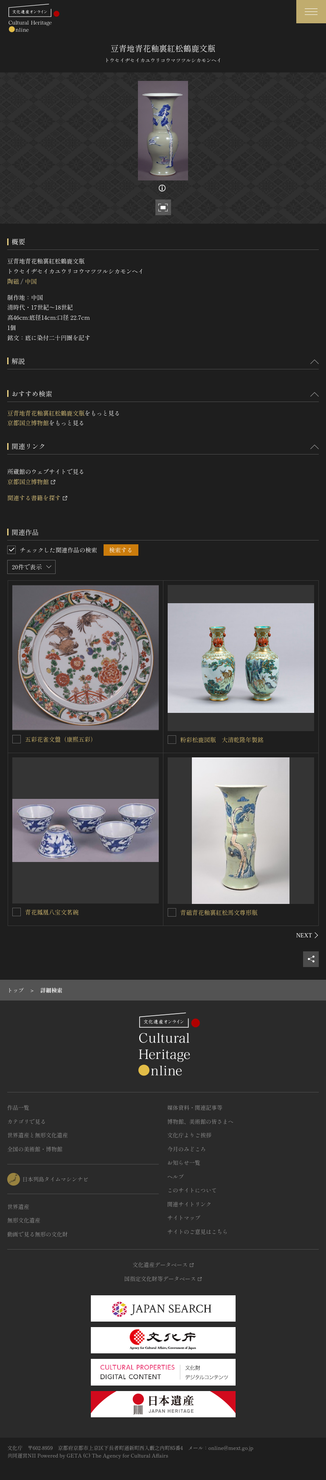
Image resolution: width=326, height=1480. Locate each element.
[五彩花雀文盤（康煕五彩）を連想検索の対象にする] (16, 739)
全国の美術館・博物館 (34, 1149)
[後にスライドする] (307, 935)
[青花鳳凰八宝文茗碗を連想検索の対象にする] (16, 912)
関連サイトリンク (189, 1204)
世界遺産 (18, 1207)
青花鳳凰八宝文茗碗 (52, 912)
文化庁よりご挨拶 (189, 1135)
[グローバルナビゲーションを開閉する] (311, 11)
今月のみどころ (186, 1149)
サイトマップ (183, 1218)
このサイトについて (192, 1190)
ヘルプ (175, 1176)
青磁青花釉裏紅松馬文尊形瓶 (219, 912)
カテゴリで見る (26, 1121)
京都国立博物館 (28, 423)
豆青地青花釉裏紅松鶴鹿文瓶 (45, 413)
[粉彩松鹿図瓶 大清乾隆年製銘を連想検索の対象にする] (172, 739)
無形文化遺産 (23, 1220)
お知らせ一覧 (183, 1163)
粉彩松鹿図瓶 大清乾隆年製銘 (222, 739)
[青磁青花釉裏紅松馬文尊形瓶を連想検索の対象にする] (172, 912)
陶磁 (13, 281)
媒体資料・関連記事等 (194, 1107)
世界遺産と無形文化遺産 (37, 1135)
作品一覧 (18, 1107)
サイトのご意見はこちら (197, 1232)
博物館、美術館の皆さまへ (200, 1121)
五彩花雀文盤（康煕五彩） (60, 739)
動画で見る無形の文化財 (37, 1234)
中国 (31, 281)
